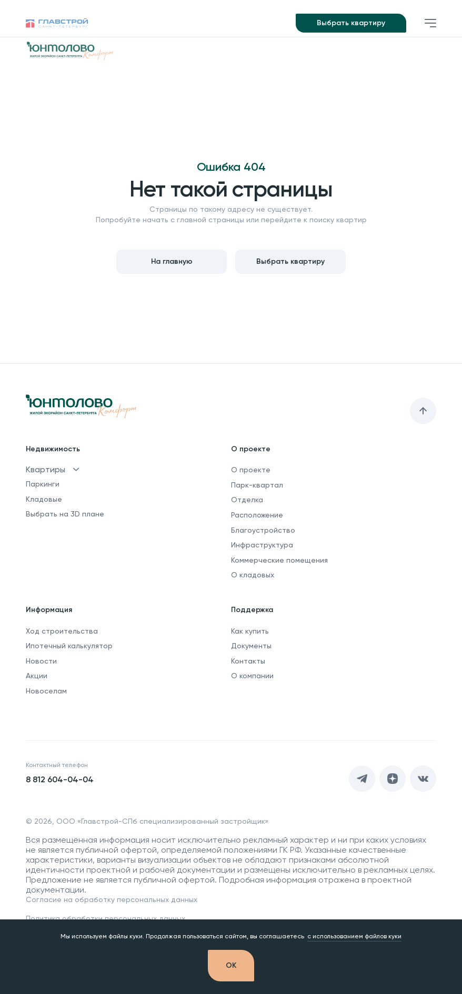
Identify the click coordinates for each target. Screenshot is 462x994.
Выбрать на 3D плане (65, 514)
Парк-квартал (257, 485)
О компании (252, 675)
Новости (41, 661)
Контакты (248, 661)
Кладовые (44, 499)
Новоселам (46, 691)
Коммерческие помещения (279, 560)
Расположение (257, 515)
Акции (36, 675)
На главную (172, 261)
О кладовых (252, 575)
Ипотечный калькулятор (69, 645)
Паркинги (42, 484)
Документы (251, 645)
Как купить (250, 631)
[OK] (231, 965)
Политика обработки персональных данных (105, 918)
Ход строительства (62, 631)
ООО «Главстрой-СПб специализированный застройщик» (162, 821)
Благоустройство (263, 530)
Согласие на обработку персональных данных (111, 899)
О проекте (250, 469)
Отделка (247, 499)
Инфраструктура (262, 545)
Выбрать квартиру (351, 22)
